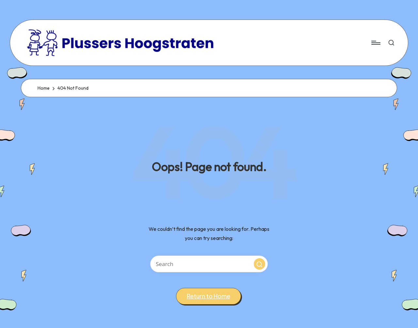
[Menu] (375, 42)
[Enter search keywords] (209, 264)
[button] (259, 264)
